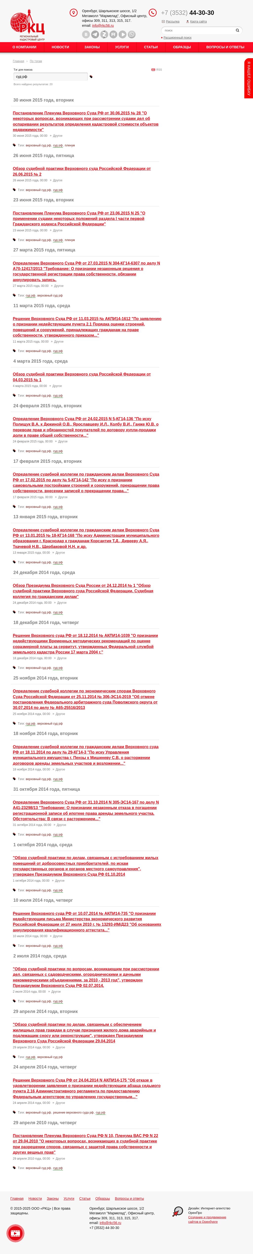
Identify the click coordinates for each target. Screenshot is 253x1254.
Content (248, 78)
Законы (92, 47)
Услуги (122, 47)
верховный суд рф (38, 145)
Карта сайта (198, 21)
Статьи (151, 47)
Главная (18, 61)
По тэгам (36, 61)
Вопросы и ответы (225, 47)
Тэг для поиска (23, 69)
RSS (158, 69)
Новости (60, 47)
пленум (70, 145)
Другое (57, 135)
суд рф (58, 145)
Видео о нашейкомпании (15, 1233)
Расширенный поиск (177, 37)
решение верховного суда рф (73, 1112)
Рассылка (172, 21)
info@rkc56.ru (103, 25)
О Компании (24, 47)
